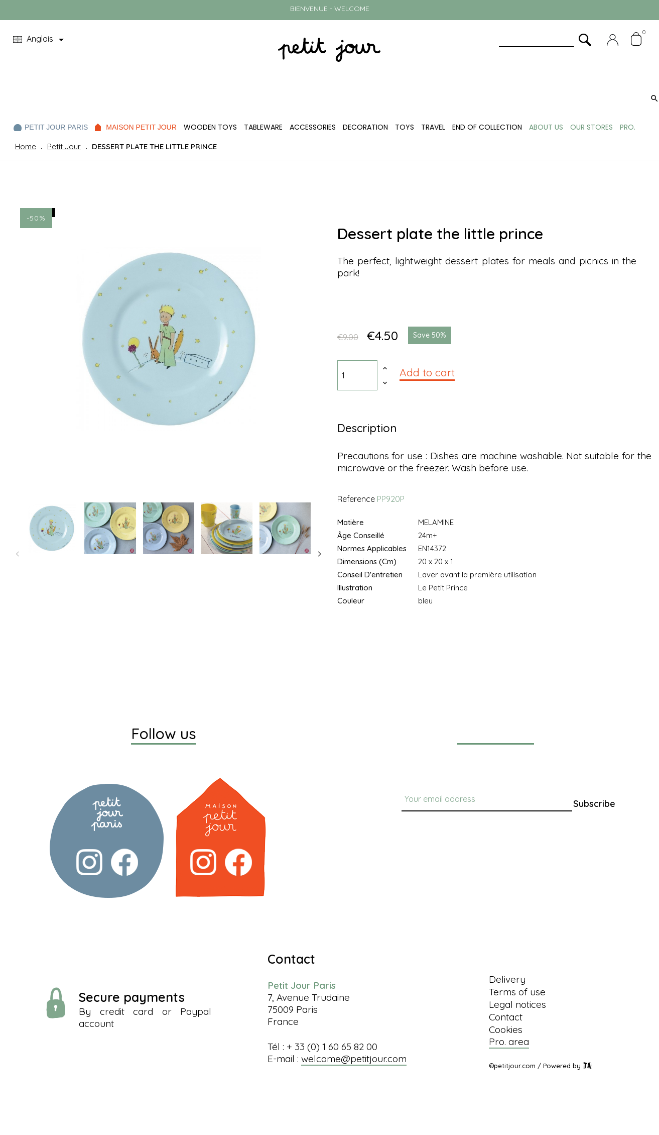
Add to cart (427, 372)
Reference (356, 499)
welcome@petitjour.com (354, 1059)
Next (320, 554)
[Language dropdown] (40, 40)
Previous (18, 554)
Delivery (507, 979)
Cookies (505, 1029)
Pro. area (509, 1042)
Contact (505, 1017)
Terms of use (517, 992)
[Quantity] (357, 375)
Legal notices (517, 1004)
